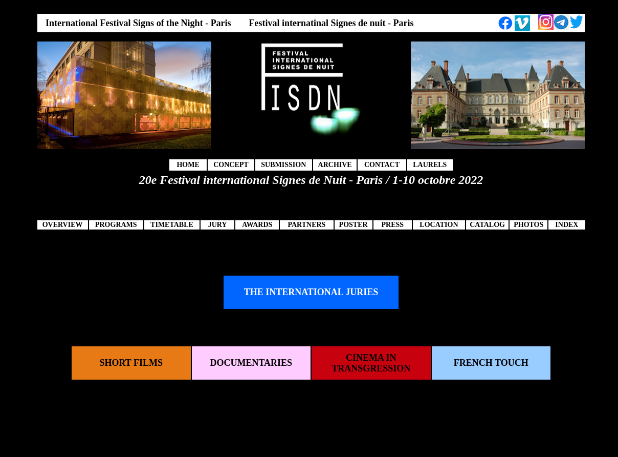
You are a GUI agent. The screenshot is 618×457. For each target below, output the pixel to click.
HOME (187, 165)
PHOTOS (528, 224)
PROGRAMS (116, 224)
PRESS (392, 224)
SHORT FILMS (131, 363)
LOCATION (439, 224)
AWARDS (257, 224)
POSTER (353, 224)
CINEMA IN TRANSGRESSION (371, 362)
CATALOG (487, 224)
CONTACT (382, 165)
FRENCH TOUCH (491, 363)
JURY (217, 224)
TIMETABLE (171, 224)
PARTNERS (306, 224)
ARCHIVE (335, 165)
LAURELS (430, 165)
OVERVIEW (62, 224)
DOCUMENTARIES (251, 363)
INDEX (566, 224)
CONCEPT (230, 165)
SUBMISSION (283, 165)
